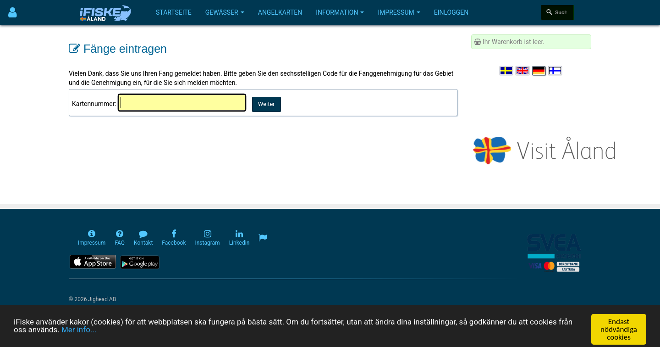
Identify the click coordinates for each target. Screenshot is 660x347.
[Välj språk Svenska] (507, 70)
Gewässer (224, 12)
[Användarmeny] (12, 12)
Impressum (399, 12)
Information (340, 12)
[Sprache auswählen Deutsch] (539, 70)
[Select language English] (523, 70)
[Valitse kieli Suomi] (555, 70)
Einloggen (451, 12)
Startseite (174, 12)
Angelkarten (280, 12)
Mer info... (78, 337)
